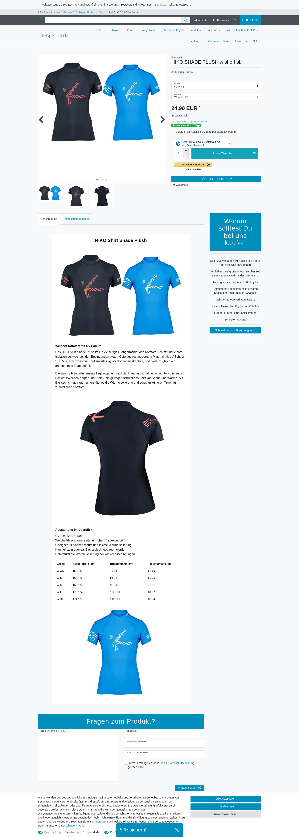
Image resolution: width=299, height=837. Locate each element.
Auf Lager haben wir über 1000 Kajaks (235, 282)
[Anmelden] (201, 20)
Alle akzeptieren (225, 798)
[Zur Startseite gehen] (48, 12)
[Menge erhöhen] (186, 150)
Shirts (101, 12)
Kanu (130, 30)
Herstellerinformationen (76, 218)
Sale (255, 41)
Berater (98, 30)
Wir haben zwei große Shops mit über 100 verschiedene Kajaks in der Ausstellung (235, 273)
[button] (216, 166)
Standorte (160, 4)
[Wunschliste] (235, 20)
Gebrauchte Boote (219, 41)
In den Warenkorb (234, 153)
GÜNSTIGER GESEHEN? (216, 179)
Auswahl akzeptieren (225, 814)
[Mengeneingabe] (178, 153)
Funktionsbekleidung (85, 12)
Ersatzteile (241, 41)
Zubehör (212, 30)
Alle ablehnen (226, 806)
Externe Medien (92, 832)
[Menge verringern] (186, 156)
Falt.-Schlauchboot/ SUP (241, 30)
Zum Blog (37, 17)
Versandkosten (200, 121)
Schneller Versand (235, 319)
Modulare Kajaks (174, 30)
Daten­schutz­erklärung (71, 825)
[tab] (49, 219)
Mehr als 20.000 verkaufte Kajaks (235, 299)
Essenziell (50, 832)
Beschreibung (49, 218)
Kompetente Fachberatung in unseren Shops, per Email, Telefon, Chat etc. (235, 290)
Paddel (194, 30)
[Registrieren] (221, 20)
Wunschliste (180, 185)
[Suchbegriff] (113, 20)
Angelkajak (149, 30)
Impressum (101, 821)
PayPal (114, 832)
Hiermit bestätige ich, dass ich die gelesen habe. (161, 765)
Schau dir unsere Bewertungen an (235, 330)
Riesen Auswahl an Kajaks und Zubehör (235, 306)
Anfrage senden (189, 787)
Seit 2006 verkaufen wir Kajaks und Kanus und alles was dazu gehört (235, 262)
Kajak (115, 30)
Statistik (69, 832)
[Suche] (185, 20)
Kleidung (67, 12)
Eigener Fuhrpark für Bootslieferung (235, 312)
